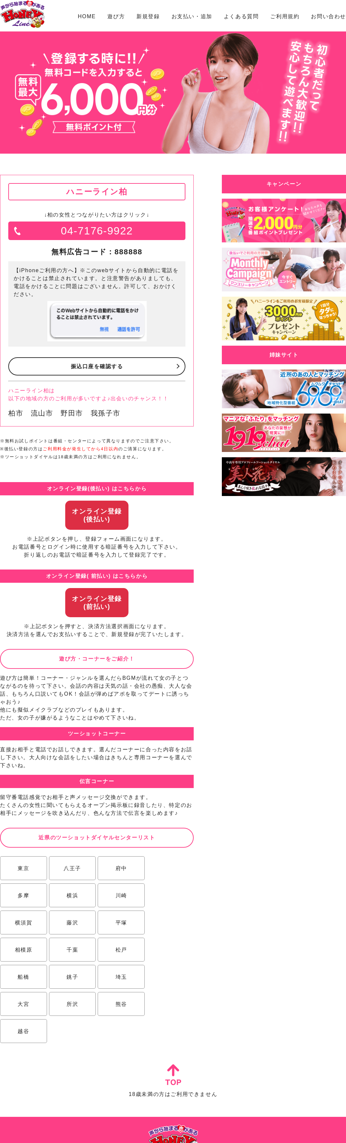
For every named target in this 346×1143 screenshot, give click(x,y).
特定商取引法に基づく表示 (150, 1131)
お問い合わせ (328, 16)
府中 (119, 868)
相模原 (71, 922)
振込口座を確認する (97, 366)
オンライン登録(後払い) (97, 515)
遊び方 (116, 16)
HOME (87, 16)
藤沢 (168, 895)
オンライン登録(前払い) (97, 602)
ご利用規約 (284, 16)
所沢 (23, 977)
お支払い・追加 (192, 16)
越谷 (119, 977)
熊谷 (71, 977)
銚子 (71, 950)
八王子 (71, 868)
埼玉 (119, 950)
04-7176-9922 (97, 231)
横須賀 (120, 895)
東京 (23, 868)
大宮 (168, 950)
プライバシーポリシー (200, 1131)
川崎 (71, 895)
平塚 (23, 922)
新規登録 (148, 16)
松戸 (168, 922)
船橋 (23, 950)
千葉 (119, 922)
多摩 (168, 868)
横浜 (23, 895)
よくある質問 (241, 16)
